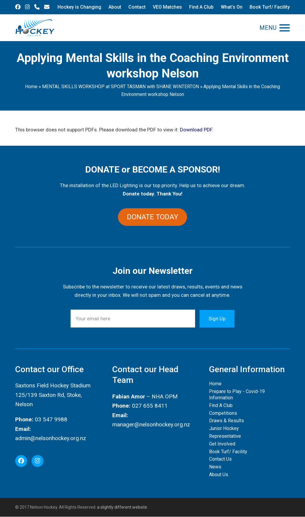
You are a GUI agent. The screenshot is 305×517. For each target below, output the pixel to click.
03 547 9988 (51, 419)
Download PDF (196, 130)
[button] (274, 28)
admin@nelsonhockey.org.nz (50, 438)
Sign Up (216, 319)
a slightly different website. (122, 507)
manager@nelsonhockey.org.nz (151, 424)
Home (31, 86)
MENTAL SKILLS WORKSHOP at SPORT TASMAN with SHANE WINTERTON (120, 86)
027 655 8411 (150, 405)
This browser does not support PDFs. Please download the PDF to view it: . (114, 130)
